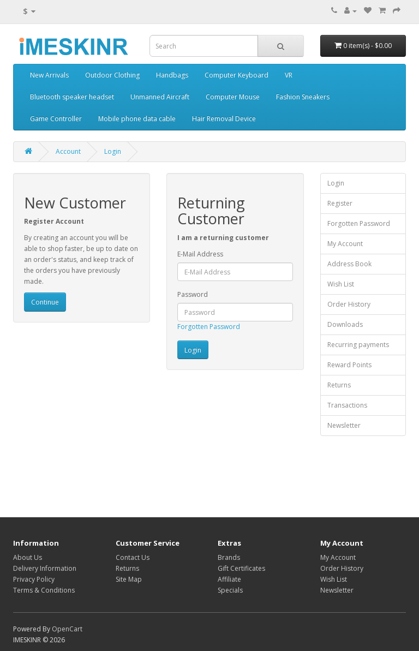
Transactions (347, 405)
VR (288, 75)
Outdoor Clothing (112, 75)
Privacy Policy (34, 579)
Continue (45, 302)
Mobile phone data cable (137, 118)
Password (192, 294)
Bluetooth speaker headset (72, 96)
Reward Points (349, 364)
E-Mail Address (200, 254)
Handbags (172, 75)
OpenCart (67, 629)
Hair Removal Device (224, 118)
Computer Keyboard (236, 75)
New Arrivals (49, 75)
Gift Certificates (241, 568)
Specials (230, 590)
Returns (339, 385)
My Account (345, 243)
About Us (27, 557)
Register (339, 203)
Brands (229, 557)
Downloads (345, 324)
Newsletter (344, 425)
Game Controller (56, 118)
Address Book (349, 263)
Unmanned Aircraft (159, 96)
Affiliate (229, 579)
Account (68, 151)
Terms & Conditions (44, 590)
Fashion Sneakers (303, 96)
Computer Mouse (233, 96)
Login (112, 151)
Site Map (129, 579)
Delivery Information (44, 568)
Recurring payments (358, 344)
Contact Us (132, 557)
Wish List (340, 284)
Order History (348, 304)
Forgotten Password (208, 326)
